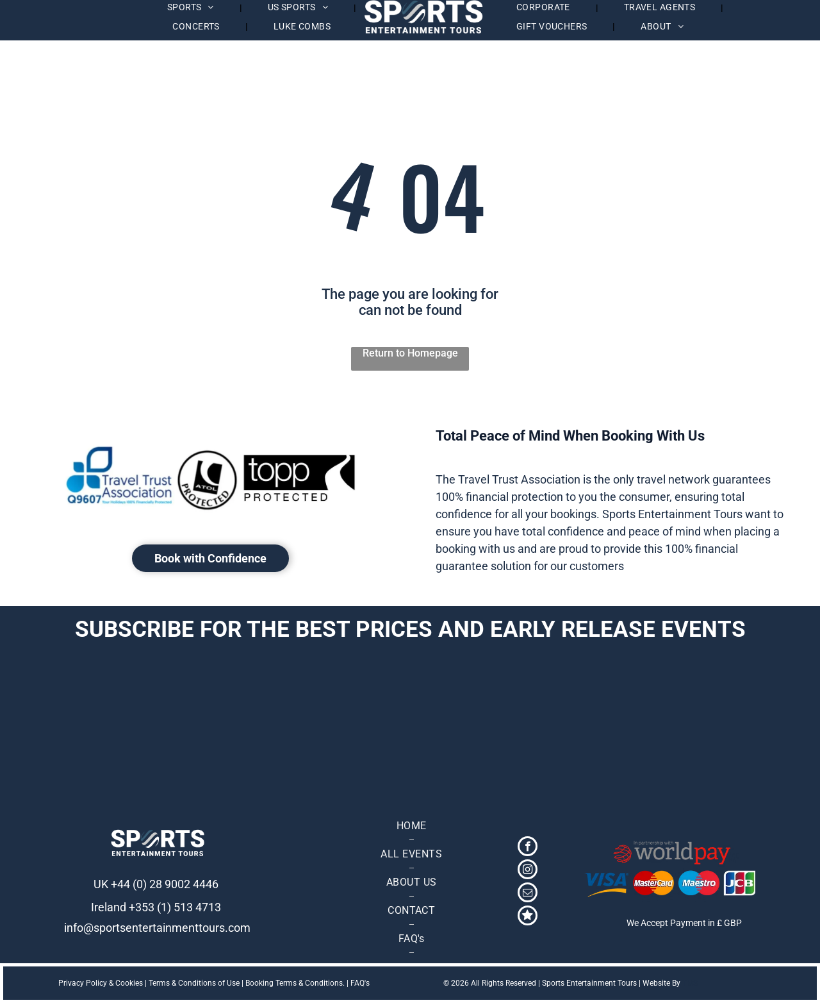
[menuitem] (197, 27)
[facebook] (527, 847)
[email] (527, 894)
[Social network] (527, 917)
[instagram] (527, 870)
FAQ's (360, 983)
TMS (690, 983)
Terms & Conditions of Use (194, 983)
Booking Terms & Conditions (294, 983)
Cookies (129, 983)
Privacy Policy (82, 983)
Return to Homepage (410, 353)
